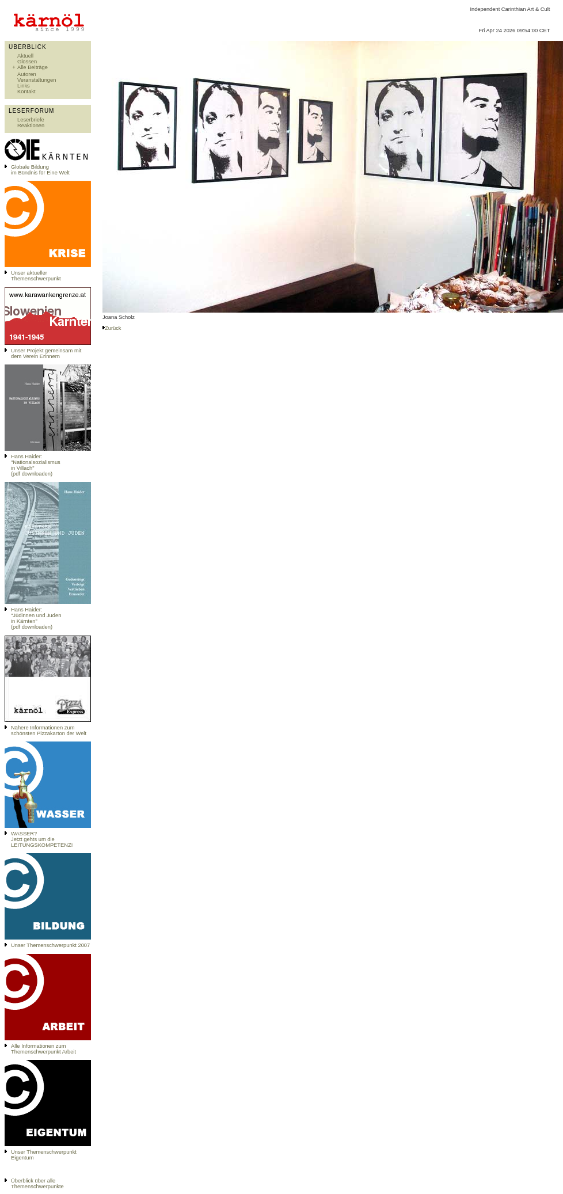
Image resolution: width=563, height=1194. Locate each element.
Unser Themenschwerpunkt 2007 (50, 945)
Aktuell (25, 56)
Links (23, 86)
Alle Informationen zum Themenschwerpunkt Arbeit (43, 1049)
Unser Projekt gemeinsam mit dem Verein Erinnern (46, 353)
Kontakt (26, 91)
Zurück (113, 328)
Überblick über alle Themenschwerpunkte (37, 1183)
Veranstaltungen (36, 80)
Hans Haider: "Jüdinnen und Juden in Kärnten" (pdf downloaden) (36, 618)
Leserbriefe (30, 120)
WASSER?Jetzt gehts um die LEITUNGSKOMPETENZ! (42, 839)
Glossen (27, 61)
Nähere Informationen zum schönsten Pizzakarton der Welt (48, 730)
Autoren (26, 74)
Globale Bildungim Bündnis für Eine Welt (40, 170)
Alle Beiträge (32, 67)
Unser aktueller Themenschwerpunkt (36, 276)
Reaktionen (30, 125)
